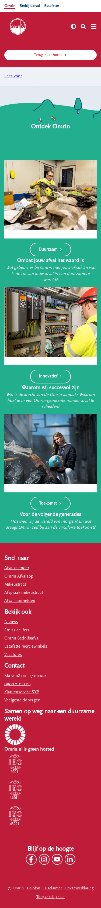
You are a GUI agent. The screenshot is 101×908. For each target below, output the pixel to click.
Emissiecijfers (16, 630)
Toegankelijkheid (50, 896)
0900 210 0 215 (18, 684)
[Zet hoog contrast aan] (73, 26)
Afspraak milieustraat (23, 592)
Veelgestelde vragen (22, 700)
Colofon (33, 888)
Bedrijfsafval (29, 6)
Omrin (9, 6)
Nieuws (11, 621)
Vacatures (13, 654)
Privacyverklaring (79, 888)
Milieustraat (15, 584)
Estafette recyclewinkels (25, 646)
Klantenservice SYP (21, 692)
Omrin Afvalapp (18, 576)
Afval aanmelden (19, 600)
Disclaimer (52, 888)
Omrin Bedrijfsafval (22, 638)
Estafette (51, 6)
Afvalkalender (16, 568)
